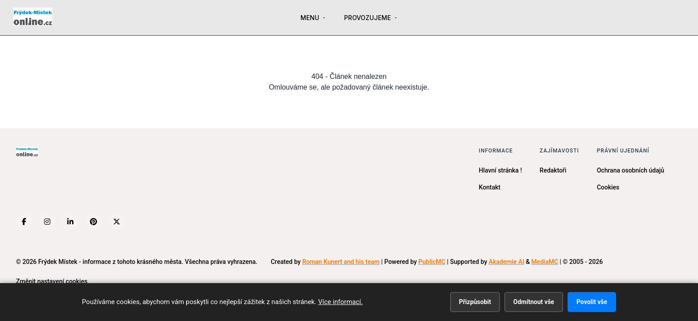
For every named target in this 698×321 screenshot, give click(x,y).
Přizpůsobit (475, 301)
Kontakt (490, 187)
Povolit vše (591, 301)
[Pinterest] (93, 222)
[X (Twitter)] (117, 222)
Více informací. (340, 302)
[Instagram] (47, 222)
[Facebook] (24, 222)
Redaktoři (553, 170)
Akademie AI (506, 261)
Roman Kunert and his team (341, 261)
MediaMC (545, 261)
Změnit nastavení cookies (51, 281)
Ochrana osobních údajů (630, 170)
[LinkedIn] (70, 222)
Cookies (608, 187)
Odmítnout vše (533, 301)
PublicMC (432, 261)
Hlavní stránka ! (500, 170)
